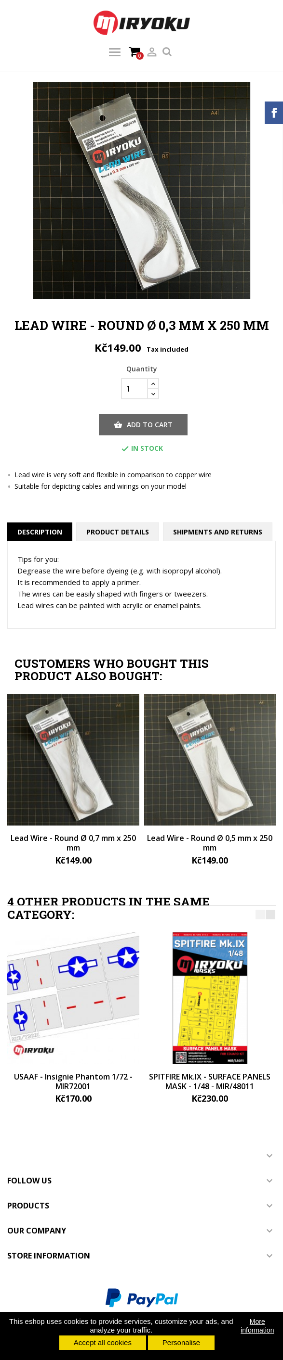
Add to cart (143, 425)
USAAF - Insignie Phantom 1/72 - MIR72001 (73, 1081)
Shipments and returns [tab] (217, 531)
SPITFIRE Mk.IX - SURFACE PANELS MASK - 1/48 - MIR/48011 (209, 1081)
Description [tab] (39, 531)
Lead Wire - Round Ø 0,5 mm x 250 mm (209, 843)
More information (257, 1326)
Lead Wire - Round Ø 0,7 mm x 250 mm (73, 843)
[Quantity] (134, 388)
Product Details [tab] (117, 531)
